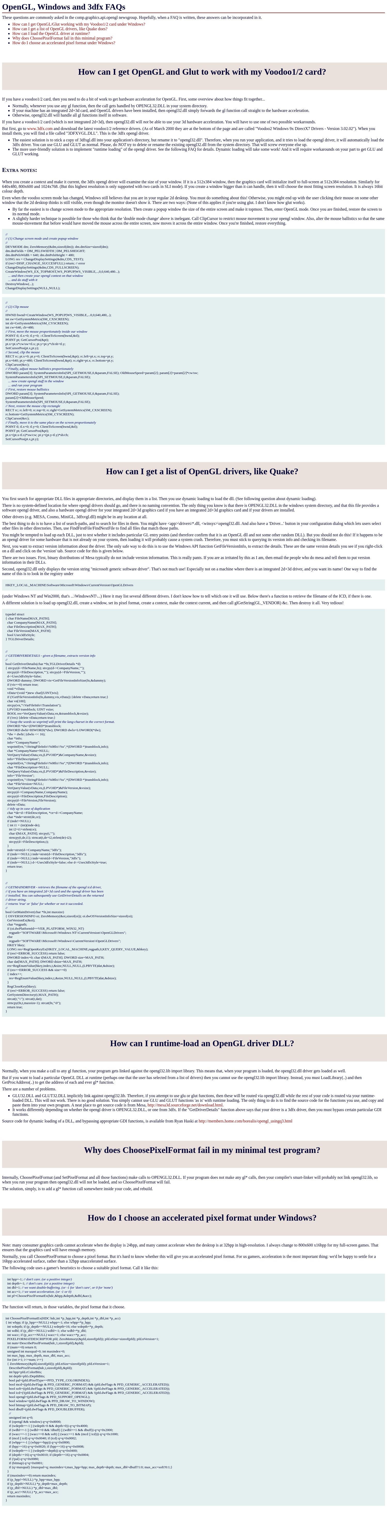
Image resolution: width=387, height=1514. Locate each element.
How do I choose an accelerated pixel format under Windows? (63, 43)
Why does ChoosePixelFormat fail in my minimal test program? (202, 1150)
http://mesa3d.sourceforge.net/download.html (185, 1105)
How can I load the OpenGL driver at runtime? (51, 33)
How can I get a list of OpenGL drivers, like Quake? (202, 471)
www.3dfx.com (40, 128)
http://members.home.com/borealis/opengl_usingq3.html (245, 1121)
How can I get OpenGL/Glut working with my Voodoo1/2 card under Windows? (78, 24)
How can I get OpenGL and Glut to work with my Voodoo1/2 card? (202, 72)
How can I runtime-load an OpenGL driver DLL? (202, 1043)
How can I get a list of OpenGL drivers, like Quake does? (59, 29)
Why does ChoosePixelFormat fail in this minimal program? (62, 38)
